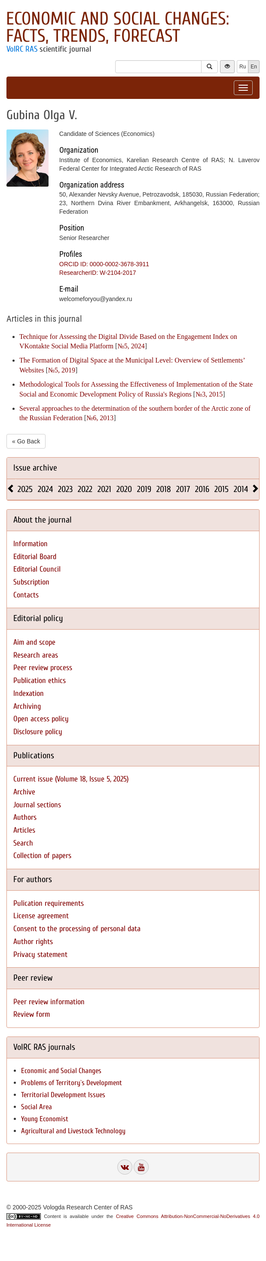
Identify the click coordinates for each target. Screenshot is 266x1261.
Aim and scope (34, 642)
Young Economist (44, 1119)
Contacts (26, 595)
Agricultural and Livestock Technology (73, 1131)
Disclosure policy (37, 731)
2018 (163, 489)
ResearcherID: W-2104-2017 (97, 272)
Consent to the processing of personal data (77, 928)
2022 (85, 489)
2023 (65, 489)
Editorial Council (37, 569)
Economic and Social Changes (61, 1071)
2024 (45, 489)
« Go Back (26, 441)
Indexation (28, 693)
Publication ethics (39, 680)
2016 (202, 489)
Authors (25, 817)
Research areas (35, 655)
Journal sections (37, 804)
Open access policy (41, 718)
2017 (183, 489)
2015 (221, 489)
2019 (144, 489)
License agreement (41, 915)
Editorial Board (34, 556)
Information (30, 543)
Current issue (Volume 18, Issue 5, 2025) (70, 779)
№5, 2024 (130, 346)
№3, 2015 (209, 394)
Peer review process (42, 667)
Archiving (27, 706)
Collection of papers (42, 855)
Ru (242, 67)
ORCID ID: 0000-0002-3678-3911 (104, 264)
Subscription (31, 582)
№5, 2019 (61, 370)
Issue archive (35, 468)
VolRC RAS (21, 49)
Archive (24, 792)
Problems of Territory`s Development (71, 1083)
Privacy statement (40, 954)
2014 (241, 489)
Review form (31, 1014)
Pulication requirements (48, 903)
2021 (104, 489)
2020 (124, 489)
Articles (24, 830)
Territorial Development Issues (63, 1095)
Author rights (33, 941)
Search (23, 843)
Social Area (36, 1107)
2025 (25, 489)
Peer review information (49, 1001)
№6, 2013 (99, 417)
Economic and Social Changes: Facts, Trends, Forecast (117, 27)
